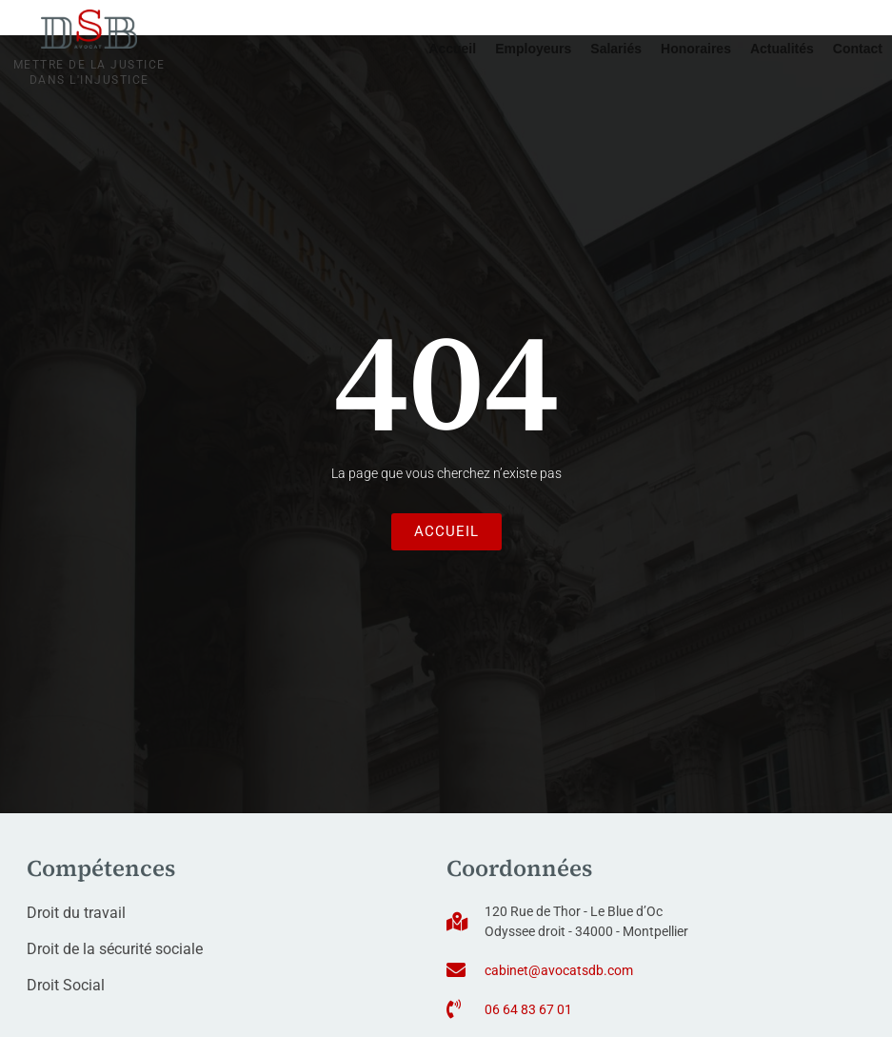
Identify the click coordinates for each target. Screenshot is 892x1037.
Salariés (616, 48)
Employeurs (533, 48)
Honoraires (696, 48)
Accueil (452, 48)
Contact (857, 48)
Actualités (782, 48)
